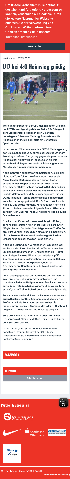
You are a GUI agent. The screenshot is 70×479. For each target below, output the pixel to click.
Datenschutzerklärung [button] (21, 36)
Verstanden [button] (35, 46)
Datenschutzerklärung (57, 474)
